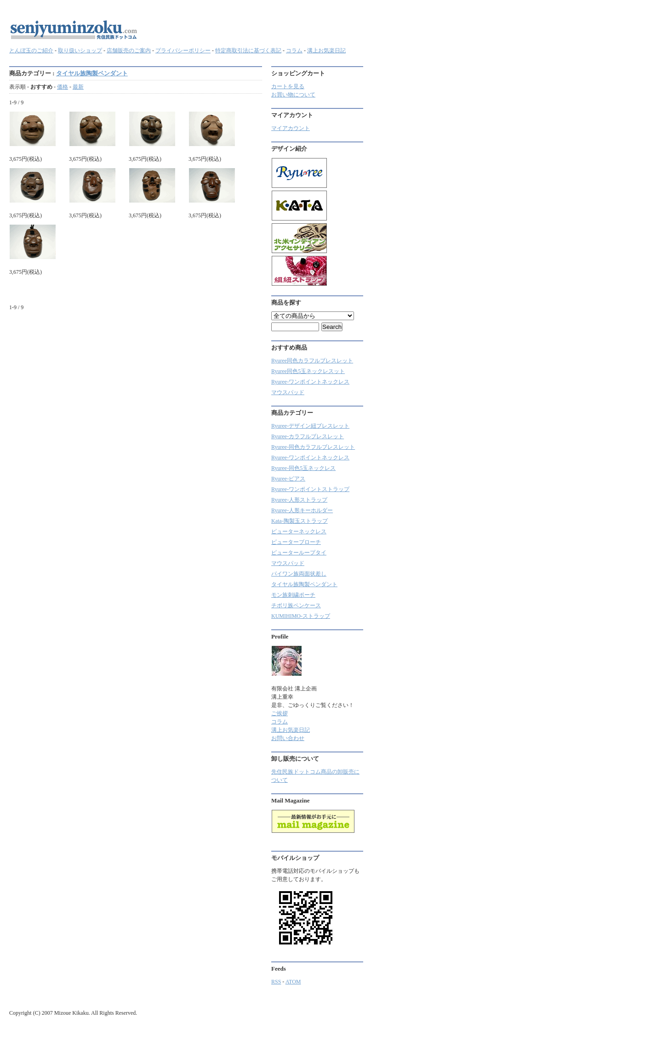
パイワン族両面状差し (298, 574)
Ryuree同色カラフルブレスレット (312, 360)
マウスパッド (287, 392)
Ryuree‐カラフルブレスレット (307, 436)
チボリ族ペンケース (296, 605)
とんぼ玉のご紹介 (31, 50)
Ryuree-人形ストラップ (299, 500)
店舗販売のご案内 (129, 50)
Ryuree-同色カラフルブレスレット (313, 447)
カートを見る (287, 86)
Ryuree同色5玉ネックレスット (308, 371)
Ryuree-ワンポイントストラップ (310, 489)
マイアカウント (290, 128)
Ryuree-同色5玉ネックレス (303, 468)
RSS (276, 981)
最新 (78, 87)
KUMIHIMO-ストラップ (300, 616)
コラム (294, 50)
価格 (62, 87)
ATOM (293, 981)
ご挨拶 (279, 713)
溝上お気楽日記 (326, 50)
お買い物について (293, 94)
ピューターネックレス (298, 531)
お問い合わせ (287, 738)
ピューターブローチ (296, 542)
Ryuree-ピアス (288, 478)
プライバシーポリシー (183, 50)
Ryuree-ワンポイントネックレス (310, 382)
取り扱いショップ (80, 50)
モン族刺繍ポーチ (293, 595)
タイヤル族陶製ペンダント (92, 73)
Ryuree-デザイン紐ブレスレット (310, 426)
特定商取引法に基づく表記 (248, 50)
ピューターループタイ (298, 552)
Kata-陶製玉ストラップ (299, 521)
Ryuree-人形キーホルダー (302, 510)
